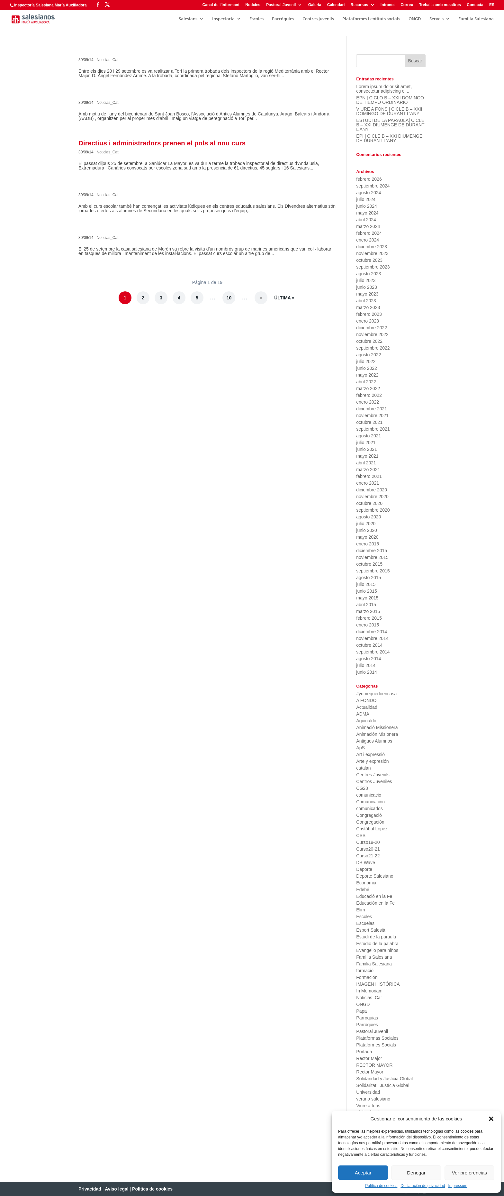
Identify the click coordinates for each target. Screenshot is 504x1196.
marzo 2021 (368, 469)
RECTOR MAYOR (374, 1065)
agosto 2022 (368, 354)
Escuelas (365, 923)
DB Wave (365, 862)
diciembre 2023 (371, 246)
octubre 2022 (369, 341)
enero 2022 (367, 402)
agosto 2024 (368, 192)
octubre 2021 (369, 422)
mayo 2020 (367, 537)
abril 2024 (366, 219)
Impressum (457, 1185)
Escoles (256, 19)
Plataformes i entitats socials (371, 19)
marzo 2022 (368, 388)
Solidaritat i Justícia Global (382, 1085)
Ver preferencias (469, 1172)
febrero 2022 (369, 395)
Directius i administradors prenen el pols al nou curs (162, 143)
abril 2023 (366, 300)
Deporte (364, 869)
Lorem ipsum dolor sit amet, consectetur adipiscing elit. (384, 89)
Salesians (188, 19)
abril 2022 (366, 381)
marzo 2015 (368, 611)
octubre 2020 (369, 503)
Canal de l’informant (221, 5)
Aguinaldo (366, 720)
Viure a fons (368, 1105)
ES (491, 5)
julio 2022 (365, 361)
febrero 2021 (369, 476)
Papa (361, 1011)
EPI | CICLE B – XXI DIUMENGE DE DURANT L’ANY (389, 138)
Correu (407, 5)
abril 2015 (366, 604)
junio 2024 (366, 206)
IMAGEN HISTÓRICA (378, 984)
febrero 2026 (369, 179)
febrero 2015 (369, 618)
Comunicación (370, 801)
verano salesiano (373, 1098)
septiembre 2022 (373, 348)
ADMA (362, 714)
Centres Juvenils (318, 19)
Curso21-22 (368, 855)
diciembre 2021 (371, 408)
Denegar (416, 1172)
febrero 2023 (369, 314)
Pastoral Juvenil (281, 5)
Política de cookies (381, 1185)
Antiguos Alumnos (374, 741)
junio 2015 (366, 591)
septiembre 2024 (373, 185)
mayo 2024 (367, 212)
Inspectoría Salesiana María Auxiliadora (50, 5)
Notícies (252, 5)
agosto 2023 (368, 273)
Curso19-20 (368, 842)
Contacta (475, 5)
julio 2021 (365, 442)
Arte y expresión (372, 761)
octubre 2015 (369, 564)
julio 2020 (365, 523)
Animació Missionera (377, 727)
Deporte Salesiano (374, 876)
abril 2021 (366, 462)
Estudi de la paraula (376, 936)
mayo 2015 (367, 597)
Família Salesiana (476, 19)
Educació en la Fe (374, 896)
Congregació (369, 815)
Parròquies (283, 19)
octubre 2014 (369, 645)
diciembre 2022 (371, 327)
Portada (364, 1051)
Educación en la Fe (375, 903)
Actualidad (366, 707)
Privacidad (89, 1188)
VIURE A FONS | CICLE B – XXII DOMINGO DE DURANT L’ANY (389, 111)
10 (229, 297)
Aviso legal (116, 1188)
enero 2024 (367, 239)
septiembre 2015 (373, 570)
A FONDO (366, 700)
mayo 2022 (367, 375)
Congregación (370, 822)
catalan (363, 768)
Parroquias (367, 1017)
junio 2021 (366, 449)
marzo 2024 (368, 226)
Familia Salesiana (374, 963)
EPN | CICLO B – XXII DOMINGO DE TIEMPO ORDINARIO (390, 100)
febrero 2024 (369, 233)
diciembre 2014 (371, 631)
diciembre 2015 (371, 550)
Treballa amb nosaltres (440, 5)
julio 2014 (365, 665)
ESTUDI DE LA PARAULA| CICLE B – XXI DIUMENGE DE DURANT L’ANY (390, 125)
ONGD (415, 19)
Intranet (388, 5)
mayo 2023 (367, 294)
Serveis (436, 19)
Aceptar (363, 1172)
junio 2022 (366, 368)
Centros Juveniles (374, 781)
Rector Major (369, 1058)
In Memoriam (369, 990)
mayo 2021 (367, 456)
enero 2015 (367, 624)
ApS (360, 747)
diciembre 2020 (371, 489)
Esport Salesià (370, 930)
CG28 (362, 788)
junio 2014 (366, 672)
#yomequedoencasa (376, 693)
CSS (360, 835)
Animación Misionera (377, 734)
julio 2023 (365, 280)
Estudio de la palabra (377, 943)
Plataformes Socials (376, 1044)
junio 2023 (366, 287)
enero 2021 (367, 483)
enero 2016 (367, 543)
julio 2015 (365, 584)
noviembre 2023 (372, 253)
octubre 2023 (369, 260)
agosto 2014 (368, 658)
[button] (491, 1119)
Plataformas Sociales (377, 1038)
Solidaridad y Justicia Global (384, 1078)
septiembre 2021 (373, 429)
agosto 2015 (368, 577)
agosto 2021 (368, 435)
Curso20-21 (368, 849)
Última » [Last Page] (284, 297)
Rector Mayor (369, 1071)
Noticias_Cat (108, 60)
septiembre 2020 (373, 510)
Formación (366, 977)
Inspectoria (223, 19)
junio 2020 (366, 530)
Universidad (368, 1092)
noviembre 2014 (372, 638)
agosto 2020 (368, 516)
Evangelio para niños (377, 950)
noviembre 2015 (372, 557)
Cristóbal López (371, 828)
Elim (360, 909)
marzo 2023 (368, 307)
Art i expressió (370, 754)
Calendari (336, 5)
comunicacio (368, 795)
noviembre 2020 (372, 496)
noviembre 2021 (372, 415)
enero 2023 (367, 321)
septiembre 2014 (373, 651)
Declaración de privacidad (423, 1185)
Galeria (314, 5)
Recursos (359, 5)
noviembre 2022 (372, 334)
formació (365, 970)
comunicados (369, 808)
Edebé (362, 889)
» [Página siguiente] (261, 297)
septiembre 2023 (373, 266)
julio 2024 (365, 199)
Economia (366, 882)
